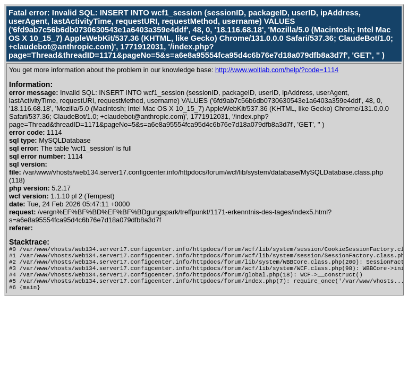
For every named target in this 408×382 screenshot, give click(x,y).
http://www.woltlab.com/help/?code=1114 (276, 70)
